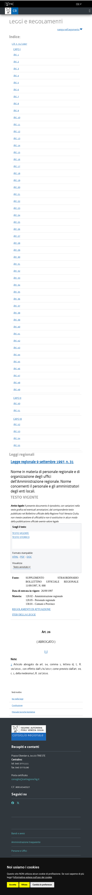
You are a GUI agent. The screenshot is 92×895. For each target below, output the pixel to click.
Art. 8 (16, 103)
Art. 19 (17, 180)
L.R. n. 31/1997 (19, 43)
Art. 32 (17, 270)
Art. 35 (17, 291)
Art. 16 (17, 159)
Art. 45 (17, 361)
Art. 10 (17, 117)
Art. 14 (17, 145)
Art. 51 (17, 410)
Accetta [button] (12, 885)
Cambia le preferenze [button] (42, 885)
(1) (46, 652)
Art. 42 (17, 340)
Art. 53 (17, 431)
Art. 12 (17, 131)
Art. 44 (17, 354)
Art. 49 (17, 389)
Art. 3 (16, 68)
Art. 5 (16, 82)
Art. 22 (17, 201)
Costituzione (17, 705)
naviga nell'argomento (70, 29)
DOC (29, 556)
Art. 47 (17, 375)
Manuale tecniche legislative (23, 712)
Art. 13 (17, 138)
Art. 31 (17, 263)
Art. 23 (17, 208)
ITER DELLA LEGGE (24, 614)
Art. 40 (17, 326)
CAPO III (17, 419)
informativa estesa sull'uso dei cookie (32, 877)
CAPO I (17, 49)
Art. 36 (17, 298)
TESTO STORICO (21, 537)
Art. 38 (17, 312)
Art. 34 (17, 284)
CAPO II (17, 398)
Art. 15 (17, 152)
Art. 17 (17, 166)
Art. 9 (16, 110)
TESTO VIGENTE (20, 533)
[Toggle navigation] (89, 10)
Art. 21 (17, 194)
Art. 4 (16, 75)
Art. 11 (17, 124)
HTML (15, 556)
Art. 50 (17, 403)
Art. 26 (17, 229)
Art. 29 (17, 250)
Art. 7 (16, 96)
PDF (22, 556)
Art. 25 (17, 222)
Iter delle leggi (17, 699)
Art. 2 (16, 61)
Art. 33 (17, 277)
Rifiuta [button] (24, 885)
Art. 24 (17, 215)
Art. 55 (17, 445)
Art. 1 (16, 54)
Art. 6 (16, 89)
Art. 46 (17, 368)
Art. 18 (17, 173)
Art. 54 (17, 438)
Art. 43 (17, 347)
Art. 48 (17, 382)
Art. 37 (17, 305)
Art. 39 (17, 319)
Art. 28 (17, 243)
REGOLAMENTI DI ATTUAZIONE (31, 609)
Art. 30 (17, 257)
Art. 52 (17, 424)
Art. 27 (17, 236)
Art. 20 (17, 187)
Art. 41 (17, 333)
